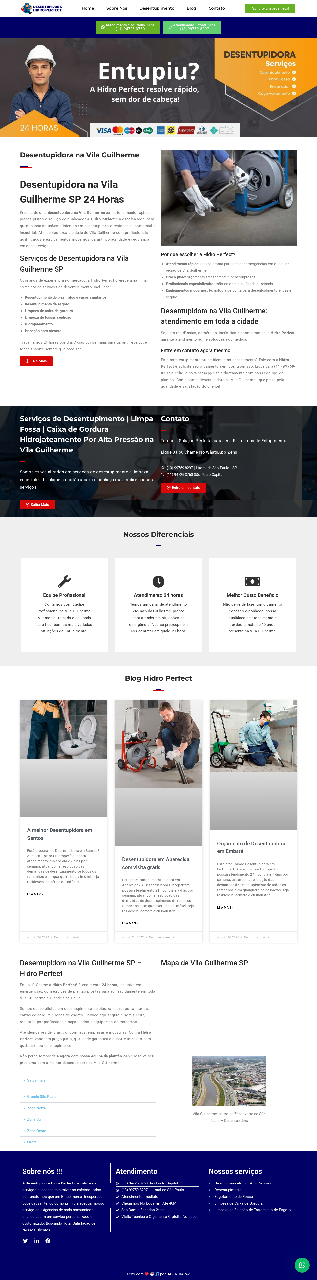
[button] (88, 1080)
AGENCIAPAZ (179, 1274)
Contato (217, 8)
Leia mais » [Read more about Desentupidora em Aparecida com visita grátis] (130, 923)
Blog (191, 8)
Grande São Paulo (41, 1096)
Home (88, 8)
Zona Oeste (36, 1131)
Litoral (32, 1142)
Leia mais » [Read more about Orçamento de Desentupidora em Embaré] (225, 907)
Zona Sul (34, 1119)
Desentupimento (156, 8)
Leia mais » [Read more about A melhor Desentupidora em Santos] (35, 894)
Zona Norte (36, 1108)
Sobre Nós (116, 8)
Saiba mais (36, 1080)
